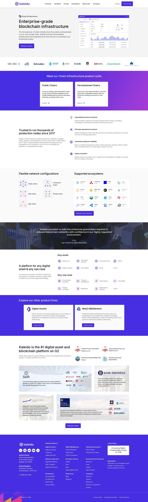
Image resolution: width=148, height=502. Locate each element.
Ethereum (89, 462)
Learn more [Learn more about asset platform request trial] (38, 325)
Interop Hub (69, 452)
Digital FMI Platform (51, 462)
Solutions (57, 4)
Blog (67, 476)
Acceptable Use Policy (110, 497)
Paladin (68, 462)
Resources (86, 4)
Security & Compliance (93, 484)
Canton (88, 467)
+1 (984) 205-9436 (25, 475)
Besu (67, 467)
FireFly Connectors (71, 455)
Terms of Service (124, 497)
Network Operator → (53, 459)
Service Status (49, 484)
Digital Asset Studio (51, 467)
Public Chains (90, 450)
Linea (87, 464)
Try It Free (127, 4)
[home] (22, 4)
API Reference (50, 479)
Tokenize (48, 452)
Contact (88, 487)
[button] (48, 4)
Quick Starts (49, 482)
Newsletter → (113, 461)
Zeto (67, 464)
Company (96, 4)
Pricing (66, 4)
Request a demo (26, 46)
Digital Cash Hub (50, 455)
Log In (117, 4)
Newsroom (89, 482)
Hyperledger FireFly (72, 470)
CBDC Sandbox (50, 464)
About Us (89, 476)
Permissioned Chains (92, 452)
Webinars (69, 479)
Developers (75, 4)
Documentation (50, 476)
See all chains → (91, 470)
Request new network (84, 213)
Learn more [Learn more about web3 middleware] (88, 325)
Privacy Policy (98, 497)
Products (48, 4)
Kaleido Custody (50, 450)
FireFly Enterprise (71, 450)
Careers (88, 479)
